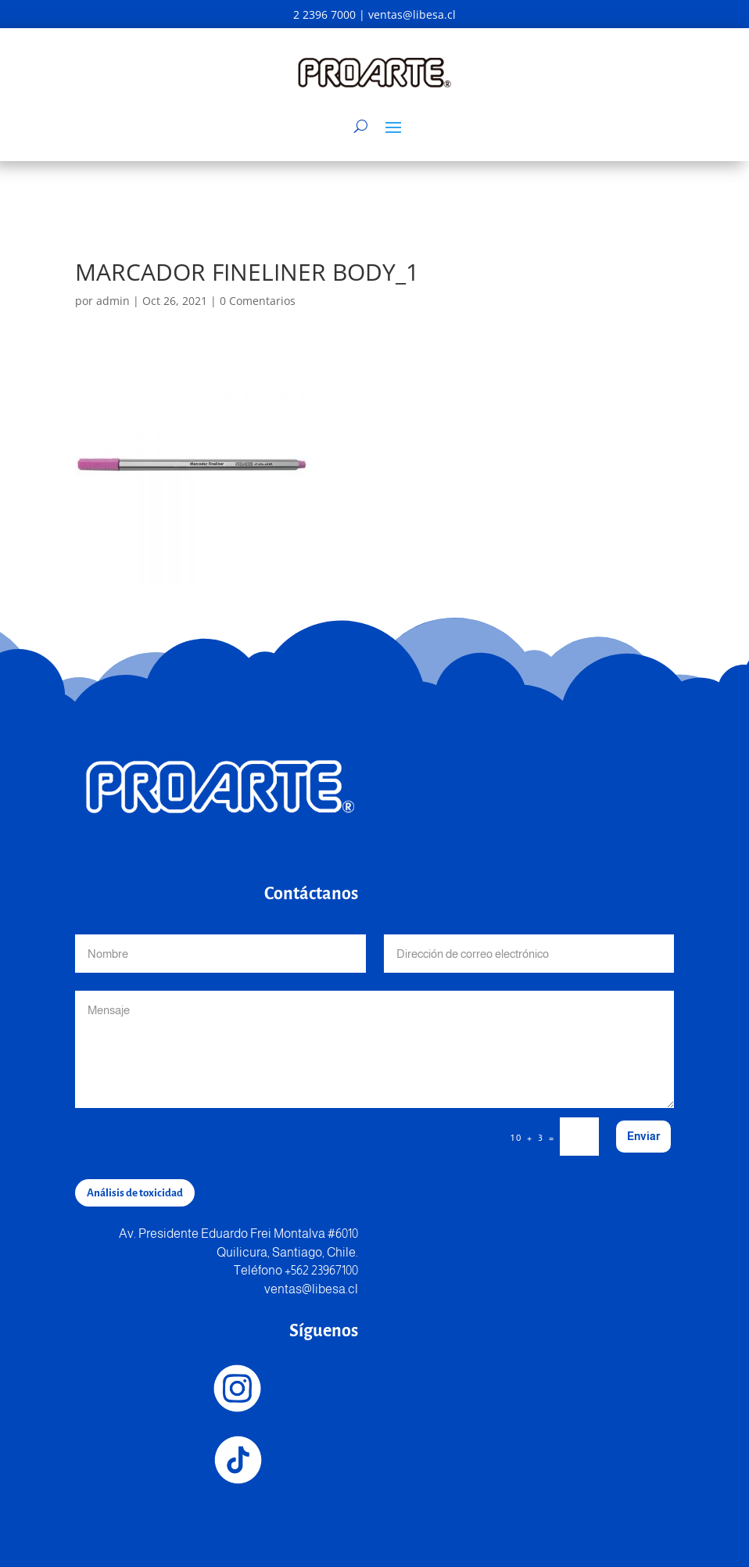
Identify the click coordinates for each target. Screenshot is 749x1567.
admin (113, 300)
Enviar (643, 1136)
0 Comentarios (258, 300)
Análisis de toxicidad (135, 1193)
